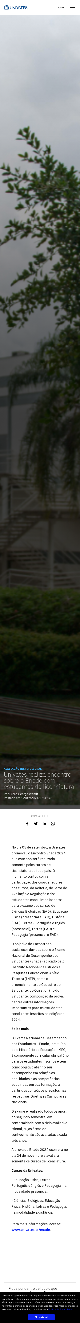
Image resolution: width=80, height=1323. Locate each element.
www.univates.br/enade (30, 1229)
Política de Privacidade (60, 1309)
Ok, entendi (41, 1317)
